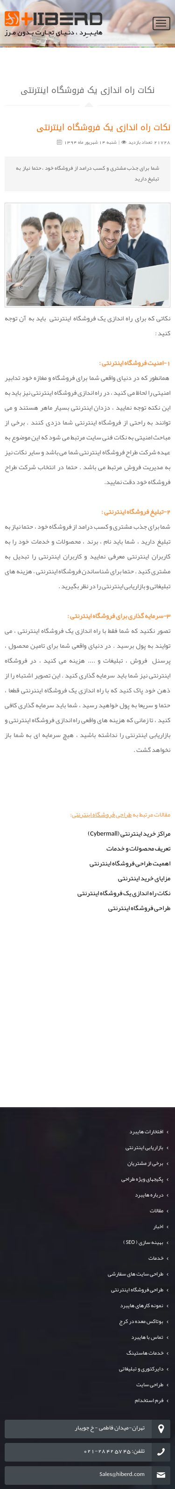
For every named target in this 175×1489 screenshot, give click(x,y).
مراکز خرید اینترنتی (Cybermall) (129, 833)
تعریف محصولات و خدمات (138, 848)
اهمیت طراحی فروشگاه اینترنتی (130, 863)
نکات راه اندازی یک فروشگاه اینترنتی (123, 893)
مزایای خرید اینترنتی (144, 878)
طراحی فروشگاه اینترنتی (102, 814)
